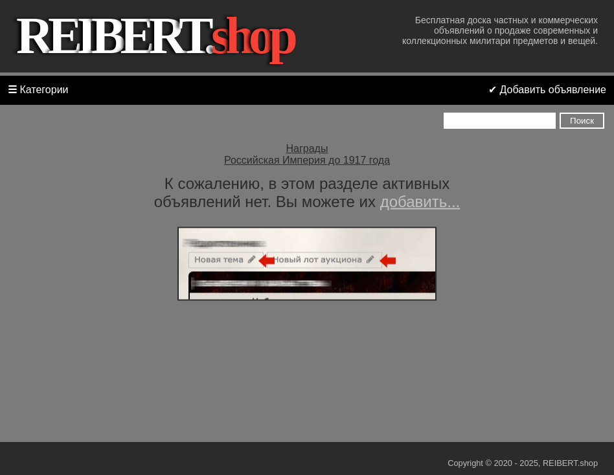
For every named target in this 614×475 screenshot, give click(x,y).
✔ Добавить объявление (547, 89)
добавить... (420, 201)
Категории (38, 89)
